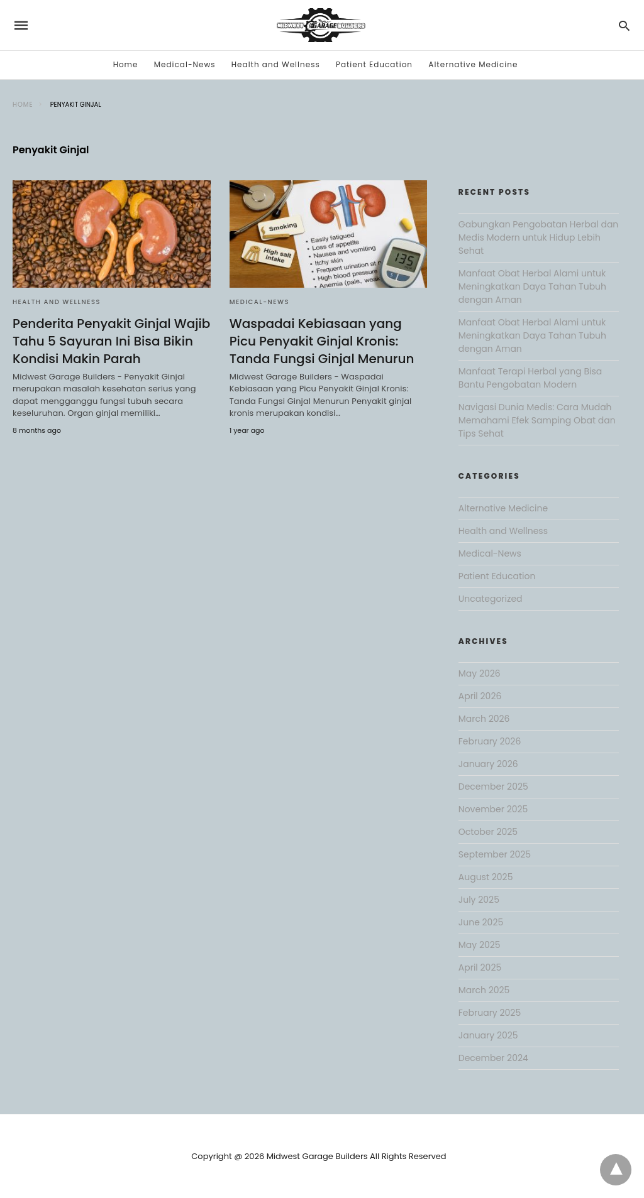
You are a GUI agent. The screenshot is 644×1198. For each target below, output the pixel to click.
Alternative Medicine (473, 64)
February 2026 (489, 741)
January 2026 (488, 764)
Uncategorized (490, 598)
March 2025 (484, 990)
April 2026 (480, 696)
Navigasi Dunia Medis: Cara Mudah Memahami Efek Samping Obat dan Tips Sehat (537, 420)
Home (125, 64)
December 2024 (493, 1058)
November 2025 (493, 809)
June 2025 (480, 922)
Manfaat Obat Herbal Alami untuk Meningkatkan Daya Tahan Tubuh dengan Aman (532, 286)
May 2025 (479, 945)
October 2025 (488, 831)
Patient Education (374, 64)
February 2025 (489, 1012)
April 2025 (479, 967)
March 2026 (484, 718)
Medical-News (185, 64)
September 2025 (494, 854)
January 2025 (488, 1035)
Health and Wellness (275, 64)
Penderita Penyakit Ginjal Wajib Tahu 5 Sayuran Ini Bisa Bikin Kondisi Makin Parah (111, 341)
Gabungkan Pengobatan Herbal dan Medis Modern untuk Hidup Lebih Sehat (538, 237)
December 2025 (493, 786)
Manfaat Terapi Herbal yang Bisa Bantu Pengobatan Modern (530, 378)
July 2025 (478, 899)
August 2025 (485, 877)
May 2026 (479, 673)
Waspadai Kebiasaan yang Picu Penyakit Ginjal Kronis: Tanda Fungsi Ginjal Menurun (322, 341)
